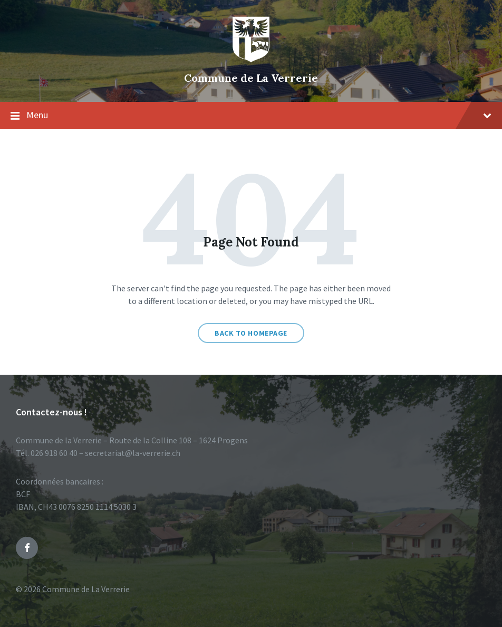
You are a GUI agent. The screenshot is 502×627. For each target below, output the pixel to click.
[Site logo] (251, 60)
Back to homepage (251, 333)
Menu (251, 115)
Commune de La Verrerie (251, 77)
